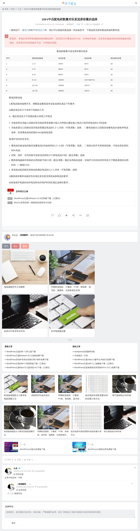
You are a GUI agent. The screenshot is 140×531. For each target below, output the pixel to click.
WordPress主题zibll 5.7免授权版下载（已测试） (26, 312)
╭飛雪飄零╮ (24, 237)
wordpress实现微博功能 (84, 300)
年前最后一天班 (81, 304)
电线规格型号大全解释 (14, 279)
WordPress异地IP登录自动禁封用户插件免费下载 (27, 308)
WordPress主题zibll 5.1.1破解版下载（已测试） (94, 312)
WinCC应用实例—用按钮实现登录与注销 (31, 203)
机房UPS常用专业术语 (83, 279)
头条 (15, 417)
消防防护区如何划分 (40, 343)
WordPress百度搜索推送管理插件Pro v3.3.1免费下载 (97, 316)
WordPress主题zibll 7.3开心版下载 (21, 300)
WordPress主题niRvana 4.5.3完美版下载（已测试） (36, 199)
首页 (7, 9)
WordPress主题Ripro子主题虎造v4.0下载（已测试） (28, 316)
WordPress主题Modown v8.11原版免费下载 (25, 304)
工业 (19, 9)
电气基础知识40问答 (121, 343)
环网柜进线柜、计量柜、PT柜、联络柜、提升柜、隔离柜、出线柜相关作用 (51, 282)
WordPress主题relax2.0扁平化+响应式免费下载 (94, 308)
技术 (13, 9)
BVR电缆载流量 (114, 279)
